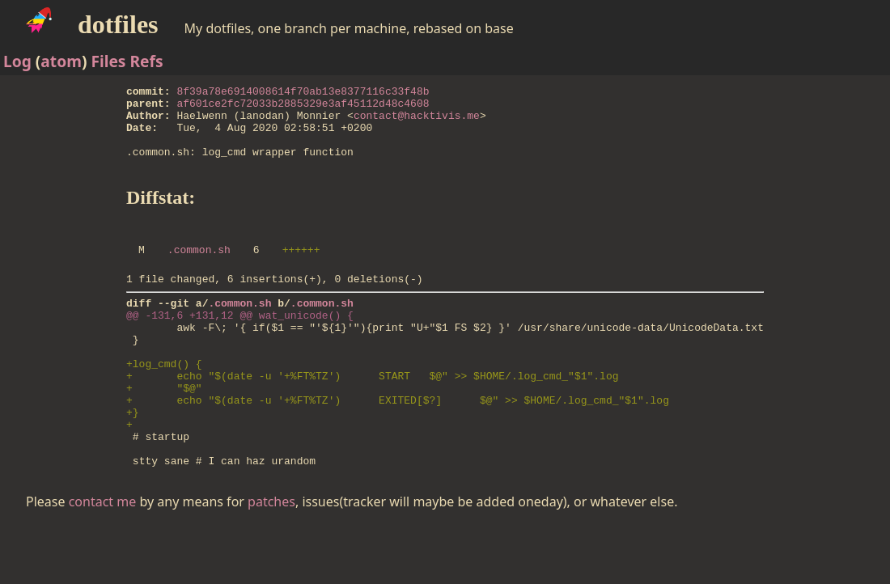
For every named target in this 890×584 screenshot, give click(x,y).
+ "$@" (164, 431)
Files (108, 61)
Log (17, 61)
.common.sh (199, 271)
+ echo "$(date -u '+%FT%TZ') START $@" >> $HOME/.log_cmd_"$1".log (372, 416)
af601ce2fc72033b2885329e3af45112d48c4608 (303, 107)
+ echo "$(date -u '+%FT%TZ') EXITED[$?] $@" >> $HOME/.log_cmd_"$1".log (397, 445)
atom (61, 61)
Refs (146, 61)
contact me (103, 560)
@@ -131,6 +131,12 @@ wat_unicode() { (240, 343)
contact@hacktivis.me (417, 122)
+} (132, 460)
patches (271, 560)
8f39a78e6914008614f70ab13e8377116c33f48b (303, 93)
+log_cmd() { (164, 402)
